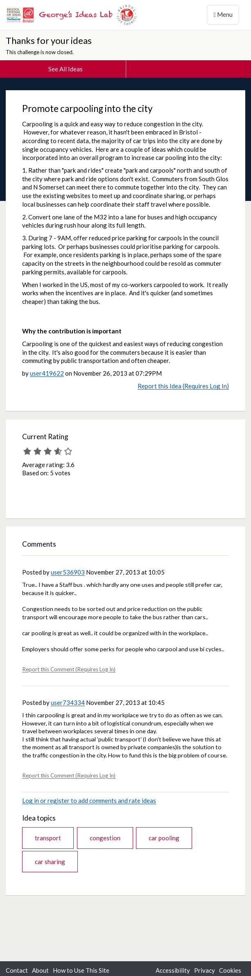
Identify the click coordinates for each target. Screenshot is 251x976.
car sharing (50, 861)
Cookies (230, 970)
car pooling (164, 837)
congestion (105, 837)
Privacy (204, 970)
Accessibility (173, 970)
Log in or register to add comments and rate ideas (89, 800)
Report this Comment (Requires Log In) (68, 669)
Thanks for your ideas (49, 40)
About (40, 970)
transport (48, 837)
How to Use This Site (81, 970)
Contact (17, 970)
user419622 (47, 373)
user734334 (68, 702)
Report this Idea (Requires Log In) (183, 386)
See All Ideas (65, 69)
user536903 (68, 572)
